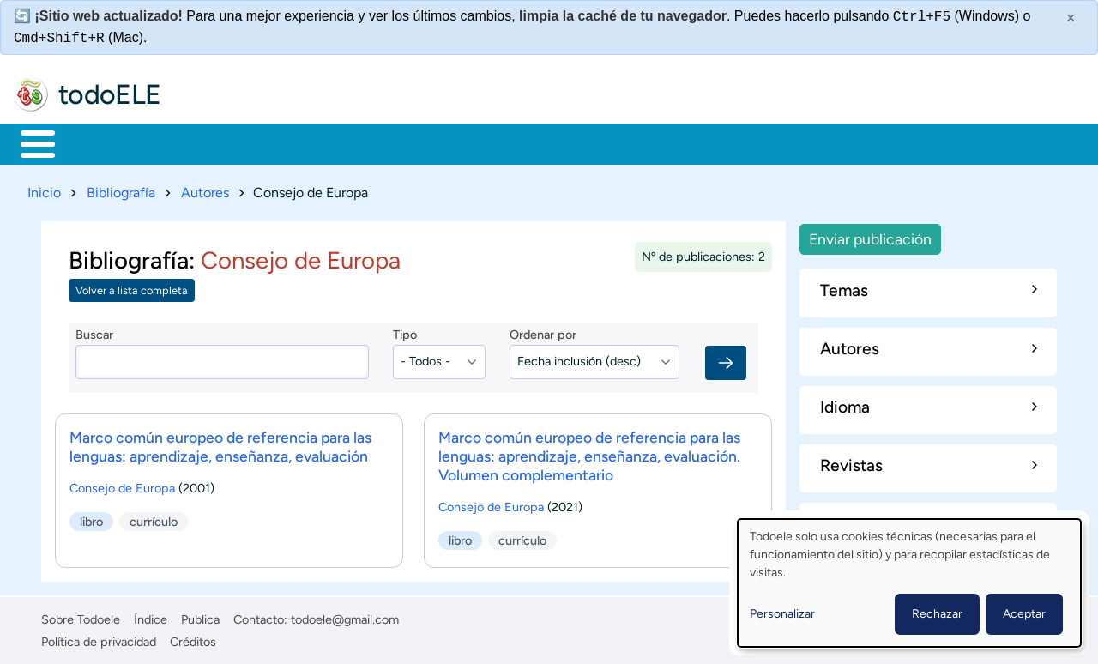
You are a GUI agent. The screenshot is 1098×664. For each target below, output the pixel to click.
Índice (150, 616)
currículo (154, 518)
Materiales (97, 142)
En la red (411, 142)
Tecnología (520, 142)
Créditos (193, 638)
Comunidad (636, 142)
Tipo (405, 332)
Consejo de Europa (122, 484)
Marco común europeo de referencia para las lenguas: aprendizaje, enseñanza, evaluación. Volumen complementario (589, 452)
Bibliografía (121, 189)
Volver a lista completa (131, 287)
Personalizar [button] (782, 614)
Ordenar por (543, 332)
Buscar (716, 142)
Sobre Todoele (80, 616)
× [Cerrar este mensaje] (1071, 18)
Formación (210, 142)
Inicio (29, 142)
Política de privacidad (98, 638)
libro (91, 518)
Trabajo (314, 142)
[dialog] (909, 583)
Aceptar (1024, 614)
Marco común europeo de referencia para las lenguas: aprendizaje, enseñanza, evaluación (220, 443)
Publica (200, 616)
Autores (205, 189)
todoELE (109, 94)
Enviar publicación (870, 235)
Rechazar (937, 614)
